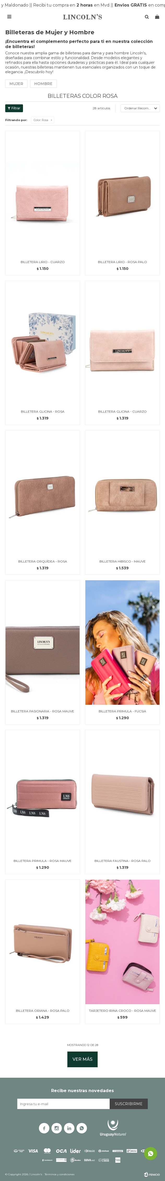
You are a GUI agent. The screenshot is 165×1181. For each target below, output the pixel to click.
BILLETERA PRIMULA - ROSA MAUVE (43, 861)
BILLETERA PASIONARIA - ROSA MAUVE (42, 711)
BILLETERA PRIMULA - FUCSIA (122, 711)
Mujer (16, 83)
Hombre (43, 83)
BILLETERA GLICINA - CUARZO (122, 411)
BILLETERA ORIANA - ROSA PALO (42, 1011)
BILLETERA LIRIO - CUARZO (43, 262)
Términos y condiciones (59, 1174)
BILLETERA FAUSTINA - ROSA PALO (123, 861)
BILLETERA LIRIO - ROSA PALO (122, 262)
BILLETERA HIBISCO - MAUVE (122, 561)
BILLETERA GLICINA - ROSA (42, 411)
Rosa (41, 120)
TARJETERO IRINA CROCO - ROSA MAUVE (122, 1011)
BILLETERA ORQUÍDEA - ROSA (42, 561)
